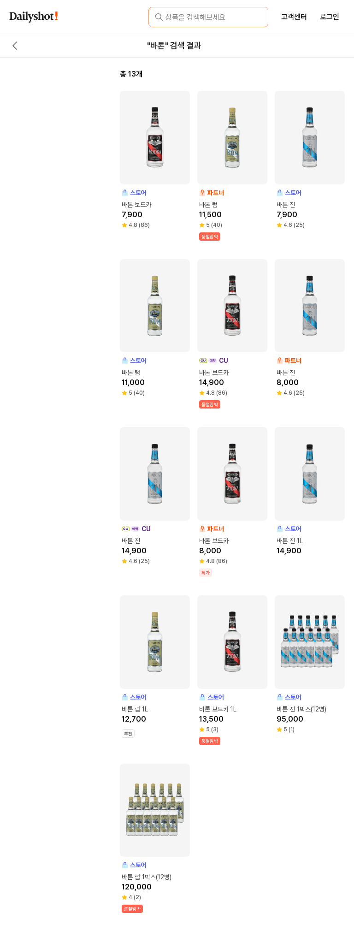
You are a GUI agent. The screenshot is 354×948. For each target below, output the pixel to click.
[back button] (15, 45)
